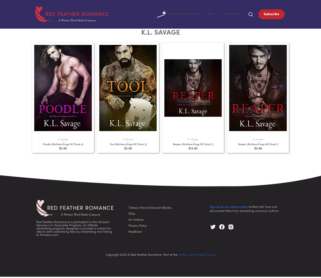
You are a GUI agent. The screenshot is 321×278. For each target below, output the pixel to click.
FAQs (131, 215)
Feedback (135, 233)
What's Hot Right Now (174, 15)
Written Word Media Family (196, 256)
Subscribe (271, 15)
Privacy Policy (137, 227)
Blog (209, 15)
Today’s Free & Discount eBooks (149, 209)
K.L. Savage (63, 141)
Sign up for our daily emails (229, 208)
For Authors (230, 15)
